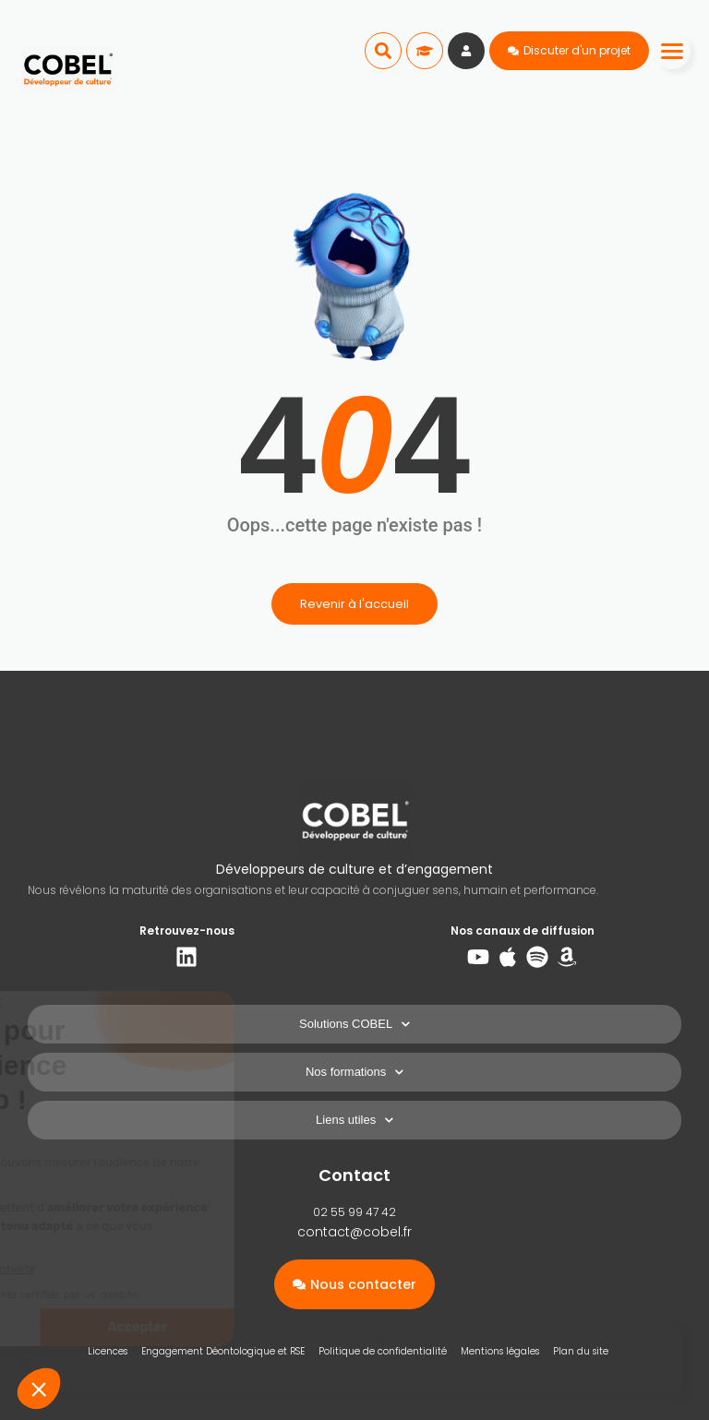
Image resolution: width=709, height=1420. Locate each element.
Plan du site (580, 1351)
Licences (107, 1351)
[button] (383, 50)
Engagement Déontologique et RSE (223, 1351)
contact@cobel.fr (354, 1232)
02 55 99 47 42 (354, 1212)
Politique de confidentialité (382, 1351)
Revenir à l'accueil (354, 604)
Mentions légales (500, 1351)
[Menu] (672, 50)
